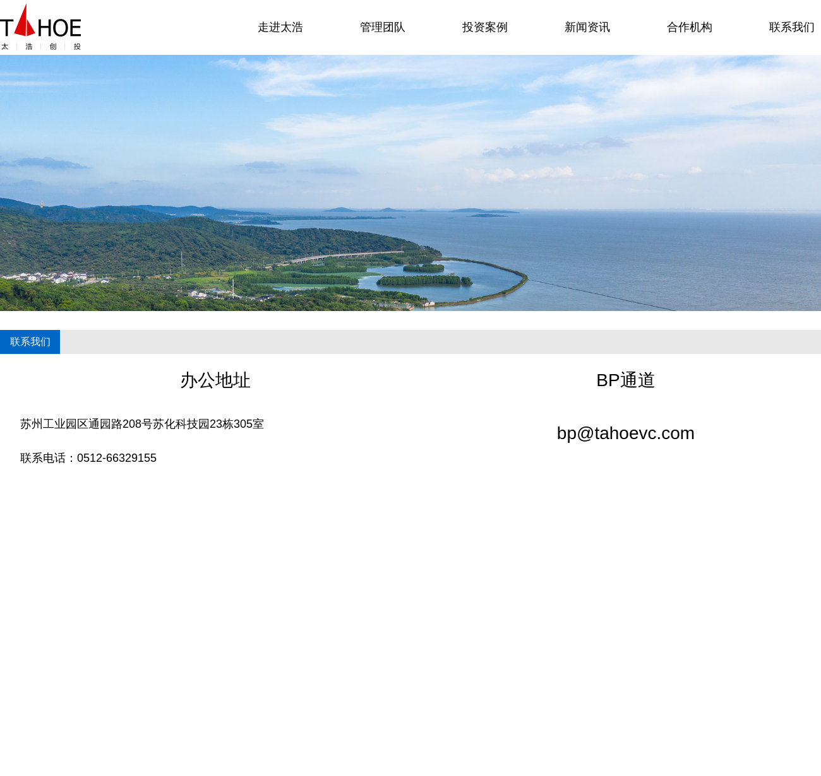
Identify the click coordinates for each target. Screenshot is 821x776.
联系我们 (792, 27)
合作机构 (689, 27)
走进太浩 (280, 27)
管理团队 (382, 27)
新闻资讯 (587, 27)
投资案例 (485, 27)
